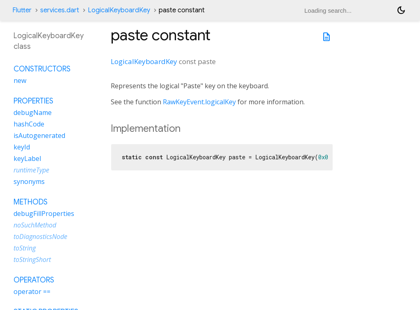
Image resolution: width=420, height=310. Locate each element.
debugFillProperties (44, 213)
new (20, 80)
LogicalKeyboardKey (119, 10)
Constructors (42, 68)
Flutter (22, 10)
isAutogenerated (39, 135)
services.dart (59, 10)
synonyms (29, 181)
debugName (33, 112)
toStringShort (32, 259)
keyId (22, 147)
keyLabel (27, 158)
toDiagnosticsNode (40, 236)
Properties (33, 101)
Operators (34, 280)
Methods (31, 202)
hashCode (29, 124)
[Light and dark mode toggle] (401, 10)
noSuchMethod (35, 225)
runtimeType (31, 170)
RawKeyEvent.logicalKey (199, 101)
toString (25, 248)
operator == (32, 291)
